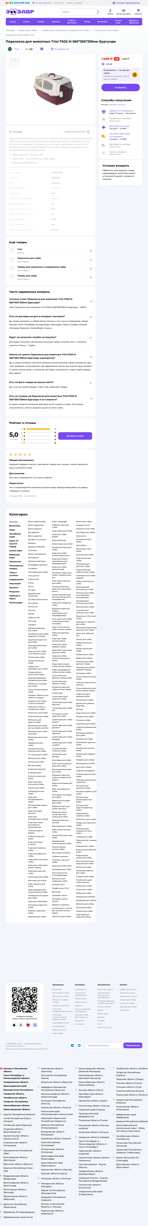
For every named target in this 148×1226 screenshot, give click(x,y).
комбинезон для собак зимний (84, 881)
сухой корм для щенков (59, 755)
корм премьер (59, 540)
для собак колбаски (61, 853)
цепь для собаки (83, 767)
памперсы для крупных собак (83, 565)
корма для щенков (36, 769)
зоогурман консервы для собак (62, 796)
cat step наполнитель (38, 599)
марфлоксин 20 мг (60, 888)
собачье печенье (60, 856)
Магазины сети (104, 1027)
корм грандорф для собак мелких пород (61, 671)
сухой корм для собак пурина (62, 720)
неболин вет (34, 617)
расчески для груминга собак (83, 787)
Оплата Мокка (103, 1007)
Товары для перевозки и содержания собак (65, 30)
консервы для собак (61, 760)
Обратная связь (59, 1030)
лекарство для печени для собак (36, 673)
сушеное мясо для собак (60, 861)
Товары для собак (27, 30)
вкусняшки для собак (62, 826)
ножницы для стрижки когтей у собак (84, 830)
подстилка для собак (86, 713)
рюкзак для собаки (85, 700)
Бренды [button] (13, 521)
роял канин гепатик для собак (61, 582)
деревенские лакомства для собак (61, 842)
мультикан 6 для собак (83, 550)
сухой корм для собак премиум (62, 732)
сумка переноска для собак (86, 678)
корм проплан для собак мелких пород (61, 665)
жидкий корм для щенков (60, 821)
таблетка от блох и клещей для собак (36, 708)
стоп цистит (33, 576)
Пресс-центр (81, 1002)
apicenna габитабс (36, 547)
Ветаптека (124, 1010)
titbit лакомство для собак (61, 830)
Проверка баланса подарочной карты (106, 1002)
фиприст (32, 543)
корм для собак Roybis (59, 535)
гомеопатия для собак (38, 716)
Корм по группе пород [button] (13, 543)
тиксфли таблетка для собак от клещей (38, 696)
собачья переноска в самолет (86, 683)
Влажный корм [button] (14, 556)
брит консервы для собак (61, 790)
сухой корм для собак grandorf (62, 726)
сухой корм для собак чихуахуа (62, 738)
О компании (80, 989)
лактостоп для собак (61, 916)
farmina (31, 610)
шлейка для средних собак (85, 755)
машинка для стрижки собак (83, 814)
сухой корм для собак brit (62, 709)
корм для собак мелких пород (59, 639)
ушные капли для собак (36, 662)
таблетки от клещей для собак (37, 685)
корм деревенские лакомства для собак (37, 891)
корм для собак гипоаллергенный (60, 554)
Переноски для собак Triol (20, 35)
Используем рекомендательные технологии (26, 1049)
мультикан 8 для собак (83, 540)
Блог (99, 1024)
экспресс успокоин (37, 539)
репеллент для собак (38, 713)
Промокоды (103, 1014)
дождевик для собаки (86, 900)
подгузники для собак (83, 559)
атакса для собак (84, 521)
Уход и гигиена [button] (13, 574)
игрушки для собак (85, 846)
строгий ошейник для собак (86, 728)
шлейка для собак (84, 739)
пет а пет (32, 621)
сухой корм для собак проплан (62, 703)
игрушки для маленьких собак (84, 856)
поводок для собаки (85, 760)
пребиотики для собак (35, 744)
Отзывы (101, 1020)
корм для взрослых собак (37, 855)
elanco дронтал (35, 536)
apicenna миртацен (37, 561)
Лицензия (57, 989)
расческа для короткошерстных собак (84, 807)
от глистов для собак (38, 755)
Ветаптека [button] (14, 525)
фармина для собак (37, 916)
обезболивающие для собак (36, 629)
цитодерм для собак (61, 869)
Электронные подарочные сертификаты (103, 995)
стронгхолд (33, 579)
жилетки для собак (85, 904)
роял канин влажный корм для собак (61, 764)
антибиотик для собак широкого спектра (38, 635)
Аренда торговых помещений (83, 1010)
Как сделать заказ (60, 993)
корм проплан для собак (36, 885)
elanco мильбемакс (37, 554)
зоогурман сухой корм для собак (60, 715)
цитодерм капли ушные (59, 900)
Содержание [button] (16, 579)
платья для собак (84, 889)
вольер (79, 709)
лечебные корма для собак (62, 548)
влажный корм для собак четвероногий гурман (61, 777)
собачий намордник (85, 771)
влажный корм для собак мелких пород (61, 688)
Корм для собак (127, 1003)
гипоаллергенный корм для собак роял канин (61, 589)
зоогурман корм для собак (37, 906)
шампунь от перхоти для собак (85, 623)
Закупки (79, 1005)
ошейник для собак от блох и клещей (37, 702)
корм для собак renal (61, 866)
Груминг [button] (13, 587)
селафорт (32, 568)
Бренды (101, 1017)
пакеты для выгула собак (85, 582)
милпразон (33, 557)
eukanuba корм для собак (37, 872)
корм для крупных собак (60, 634)
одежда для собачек (85, 897)
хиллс (31, 586)
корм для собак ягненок (35, 843)
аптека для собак (36, 762)
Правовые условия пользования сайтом (24, 1045)
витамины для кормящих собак (59, 880)
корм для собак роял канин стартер (38, 866)
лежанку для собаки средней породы (85, 668)
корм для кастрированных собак (35, 799)
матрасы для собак (85, 716)
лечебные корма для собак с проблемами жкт (62, 575)
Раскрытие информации (81, 994)
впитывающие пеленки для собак (85, 588)
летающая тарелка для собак (84, 871)
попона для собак (36, 657)
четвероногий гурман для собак (38, 896)
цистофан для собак (85, 532)
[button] (60, 49)
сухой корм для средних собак (59, 682)
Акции (100, 1010)
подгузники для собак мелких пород (85, 571)
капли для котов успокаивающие (59, 874)
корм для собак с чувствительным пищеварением (60, 561)
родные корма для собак (36, 912)
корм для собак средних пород (59, 645)
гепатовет (32, 550)
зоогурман (33, 603)
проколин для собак (85, 529)
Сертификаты (58, 1026)
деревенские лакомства (34, 594)
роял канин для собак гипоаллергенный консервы (62, 621)
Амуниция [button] (15, 583)
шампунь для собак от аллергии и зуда (37, 652)
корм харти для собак (62, 531)
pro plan (31, 590)
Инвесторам (80, 998)
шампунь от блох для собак (86, 617)
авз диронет (34, 532)
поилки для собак (84, 911)
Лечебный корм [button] (15, 535)
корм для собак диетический (59, 568)
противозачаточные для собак (37, 646)
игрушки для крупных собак (86, 851)
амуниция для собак (85, 763)
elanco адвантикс (36, 525)
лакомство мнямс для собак (62, 836)
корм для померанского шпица (38, 818)
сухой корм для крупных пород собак (62, 676)
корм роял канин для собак (38, 860)
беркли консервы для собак (62, 784)
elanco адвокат (35, 529)
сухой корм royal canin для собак (59, 697)
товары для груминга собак (86, 824)
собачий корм (34, 773)
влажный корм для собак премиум (61, 807)
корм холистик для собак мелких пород (61, 628)
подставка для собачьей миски (83, 915)
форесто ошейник (60, 905)
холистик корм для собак (37, 777)
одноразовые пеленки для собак (85, 602)
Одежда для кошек (128, 996)
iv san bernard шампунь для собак (85, 611)
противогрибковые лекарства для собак (37, 679)
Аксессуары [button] (16, 602)
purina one (33, 607)
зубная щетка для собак (84, 649)
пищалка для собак (85, 876)
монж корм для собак (38, 877)
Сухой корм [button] (15, 550)
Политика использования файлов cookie (59, 1017)
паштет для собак (36, 788)
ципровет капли (59, 895)
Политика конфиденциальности (62, 1010)
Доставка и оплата (60, 996)
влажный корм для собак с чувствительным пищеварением (61, 612)
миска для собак (83, 907)
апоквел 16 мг (58, 884)
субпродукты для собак (36, 792)
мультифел (81, 545)
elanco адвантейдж (37, 521)
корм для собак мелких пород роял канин (61, 658)
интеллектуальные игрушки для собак (85, 862)
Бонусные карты (105, 989)
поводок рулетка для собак (86, 775)
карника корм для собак (60, 526)
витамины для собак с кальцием (38, 732)
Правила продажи (60, 1005)
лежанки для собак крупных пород (85, 662)
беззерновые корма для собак (37, 806)
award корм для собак (62, 544)
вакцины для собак (37, 758)
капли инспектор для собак (38, 690)
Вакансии (79, 1020)
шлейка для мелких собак (85, 749)
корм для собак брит (37, 901)
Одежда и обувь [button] (14, 597)
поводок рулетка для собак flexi (86, 781)
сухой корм (57, 693)
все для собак (34, 765)
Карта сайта (57, 1033)
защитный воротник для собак (37, 641)
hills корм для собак (37, 880)
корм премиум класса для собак (36, 783)
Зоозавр (10, 30)
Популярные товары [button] (16, 567)
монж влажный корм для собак (62, 770)
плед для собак (83, 720)
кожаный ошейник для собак (85, 734)
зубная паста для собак (84, 644)
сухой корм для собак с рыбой (62, 744)
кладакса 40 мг (83, 525)
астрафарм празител (38, 565)
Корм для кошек (127, 993)
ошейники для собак (85, 724)
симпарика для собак (38, 572)
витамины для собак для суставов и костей (38, 727)
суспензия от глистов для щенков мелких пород (62, 910)
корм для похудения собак (61, 604)
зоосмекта (81, 536)
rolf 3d (31, 614)
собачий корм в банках (35, 831)
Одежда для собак (128, 1007)
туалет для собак (84, 639)
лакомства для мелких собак (59, 848)
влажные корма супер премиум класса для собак (60, 814)
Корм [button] (12, 529)
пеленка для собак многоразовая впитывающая (85, 595)
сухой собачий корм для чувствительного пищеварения (61, 597)
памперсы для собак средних (85, 576)
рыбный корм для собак (36, 837)
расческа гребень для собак (86, 792)
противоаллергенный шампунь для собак (86, 628)
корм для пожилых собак (37, 849)
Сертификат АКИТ (60, 1023)
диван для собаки (84, 658)
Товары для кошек (128, 989)
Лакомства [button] (15, 561)
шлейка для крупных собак (85, 743)
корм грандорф (59, 521)
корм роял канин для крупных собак (62, 651)
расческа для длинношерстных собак (84, 799)
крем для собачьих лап (85, 634)
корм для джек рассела (35, 812)
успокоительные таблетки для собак (37, 750)
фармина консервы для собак (61, 801)
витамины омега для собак (37, 738)
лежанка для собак (85, 654)
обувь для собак (83, 893)
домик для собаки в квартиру (85, 704)
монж (31, 583)
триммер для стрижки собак (86, 841)
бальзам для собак (85, 555)
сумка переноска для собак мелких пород (86, 689)
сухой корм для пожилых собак (59, 749)
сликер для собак (84, 837)
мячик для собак (83, 867)
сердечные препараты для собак (38, 667)
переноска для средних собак (83, 695)
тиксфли (32, 625)
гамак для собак (83, 673)
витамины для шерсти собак (34, 721)
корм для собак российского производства (35, 824)
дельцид (56, 892)
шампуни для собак (85, 607)
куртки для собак (84, 886)
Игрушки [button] (14, 591)
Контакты (79, 1024)
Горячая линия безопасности (81, 1016)
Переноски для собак (106, 30)
